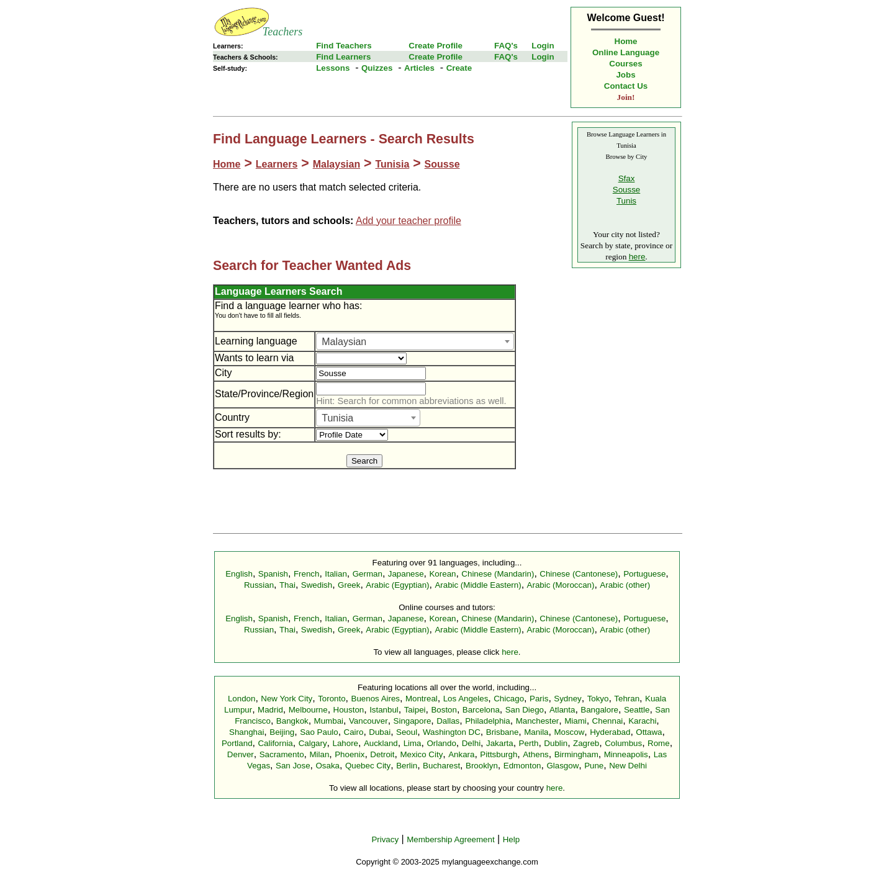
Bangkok (292, 721)
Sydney (567, 698)
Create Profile (436, 45)
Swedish (316, 585)
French (306, 573)
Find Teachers (343, 45)
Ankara (461, 754)
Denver (240, 754)
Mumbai (328, 721)
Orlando (441, 743)
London (241, 698)
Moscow (569, 732)
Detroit (382, 754)
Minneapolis (626, 754)
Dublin (555, 743)
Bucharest (441, 765)
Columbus (623, 743)
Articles (419, 68)
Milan (319, 754)
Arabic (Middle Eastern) (478, 585)
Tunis (626, 200)
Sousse (442, 164)
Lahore (345, 743)
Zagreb (586, 743)
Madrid (270, 709)
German (367, 573)
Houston (348, 709)
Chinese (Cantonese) (579, 573)
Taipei (415, 709)
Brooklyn (482, 765)
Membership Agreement (451, 839)
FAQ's (506, 45)
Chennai (607, 721)
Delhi (471, 743)
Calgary (313, 743)
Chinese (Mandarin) (497, 573)
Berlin (406, 765)
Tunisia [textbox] (337, 418)
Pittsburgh (498, 754)
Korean (442, 573)
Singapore (412, 721)
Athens (536, 754)
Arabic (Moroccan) (561, 585)
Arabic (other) (625, 585)
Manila (536, 732)
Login (542, 45)
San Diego (524, 709)
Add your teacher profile (408, 220)
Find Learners (343, 56)
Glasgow (562, 765)
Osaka (327, 765)
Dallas (447, 721)
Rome (659, 743)
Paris (539, 698)
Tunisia (392, 164)
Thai (287, 585)
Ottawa (649, 732)
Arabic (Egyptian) (397, 585)
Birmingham (576, 754)
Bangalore (599, 709)
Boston (444, 709)
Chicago (509, 698)
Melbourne (308, 709)
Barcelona (481, 709)
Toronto (331, 698)
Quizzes (376, 68)
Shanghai (246, 732)
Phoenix (349, 754)
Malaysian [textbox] (344, 341)
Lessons (333, 68)
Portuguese (644, 573)
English (239, 573)
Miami (575, 721)
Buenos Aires (375, 698)
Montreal (421, 698)
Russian (259, 585)
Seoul (406, 732)
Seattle (637, 709)
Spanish (273, 573)
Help (511, 839)
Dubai (380, 732)
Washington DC (452, 732)
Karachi (642, 721)
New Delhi (628, 765)
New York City (286, 698)
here (637, 256)
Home (626, 41)
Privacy (385, 839)
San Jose (293, 765)
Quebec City (368, 765)
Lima (413, 743)
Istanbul (384, 709)
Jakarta (499, 743)
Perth (529, 743)
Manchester (537, 721)
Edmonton (522, 765)
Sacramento (282, 754)
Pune (593, 765)
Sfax (626, 178)
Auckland (381, 743)
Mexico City (421, 754)
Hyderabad (610, 732)
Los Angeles (466, 698)
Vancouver (368, 721)
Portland (237, 743)
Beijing (281, 732)
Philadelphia (487, 721)
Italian (336, 573)
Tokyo (598, 698)
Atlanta (562, 709)
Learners (277, 164)
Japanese (406, 573)
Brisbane (502, 732)
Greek (349, 585)
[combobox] (415, 341)
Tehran (626, 698)
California (275, 743)
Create (459, 68)
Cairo (354, 732)
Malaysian (336, 164)
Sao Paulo (319, 732)
